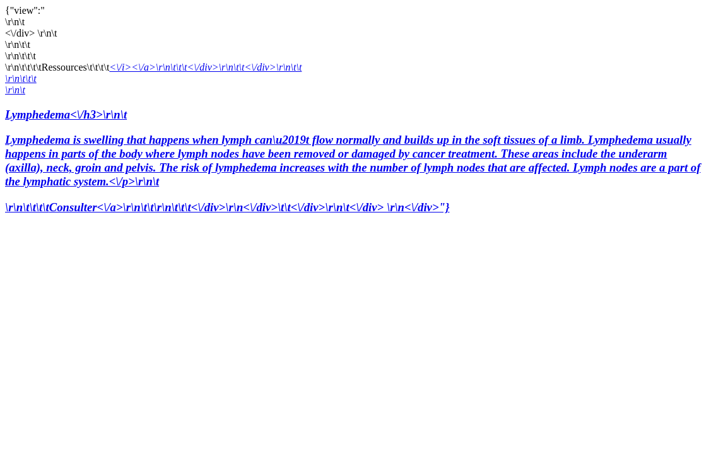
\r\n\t (15, 89)
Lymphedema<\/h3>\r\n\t (355, 148)
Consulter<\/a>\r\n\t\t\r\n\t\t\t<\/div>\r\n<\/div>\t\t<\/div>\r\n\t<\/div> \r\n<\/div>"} (249, 207)
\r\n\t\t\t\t (27, 207)
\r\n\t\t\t (21, 78)
